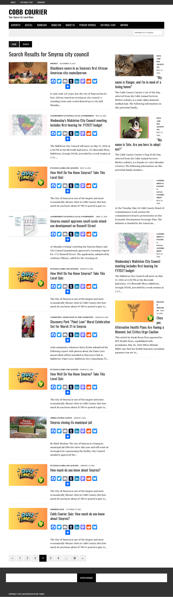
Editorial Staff (26, 2)
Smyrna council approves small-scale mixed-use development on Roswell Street (78, 223)
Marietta (70, 25)
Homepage (41, 2)
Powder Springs (87, 25)
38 (74, 558)
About (13, 2)
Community (56, 317)
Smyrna (124, 25)
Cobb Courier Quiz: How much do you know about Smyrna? (77, 516)
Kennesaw (42, 25)
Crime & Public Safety (61, 418)
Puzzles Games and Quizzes (64, 168)
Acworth (15, 25)
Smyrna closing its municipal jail (71, 422)
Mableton (56, 25)
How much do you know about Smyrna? (75, 470)
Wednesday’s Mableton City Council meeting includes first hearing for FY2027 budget (78, 123)
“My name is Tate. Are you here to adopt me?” (138, 144)
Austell (28, 25)
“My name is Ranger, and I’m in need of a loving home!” (138, 82)
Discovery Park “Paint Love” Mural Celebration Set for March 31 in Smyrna (80, 324)
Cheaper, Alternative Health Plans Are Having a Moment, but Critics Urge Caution (139, 324)
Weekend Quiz (57, 509)
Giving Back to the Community (78, 317)
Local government (84, 116)
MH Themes (40, 594)
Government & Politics (62, 116)
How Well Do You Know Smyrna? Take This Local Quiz (77, 175)
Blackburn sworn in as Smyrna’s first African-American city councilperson (79, 70)
